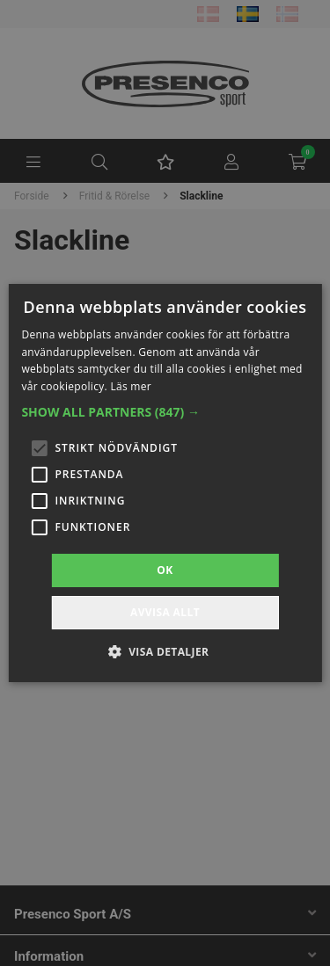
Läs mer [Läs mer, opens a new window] (130, 386)
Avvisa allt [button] (165, 612)
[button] (164, 412)
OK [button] (164, 570)
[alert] (165, 483)
